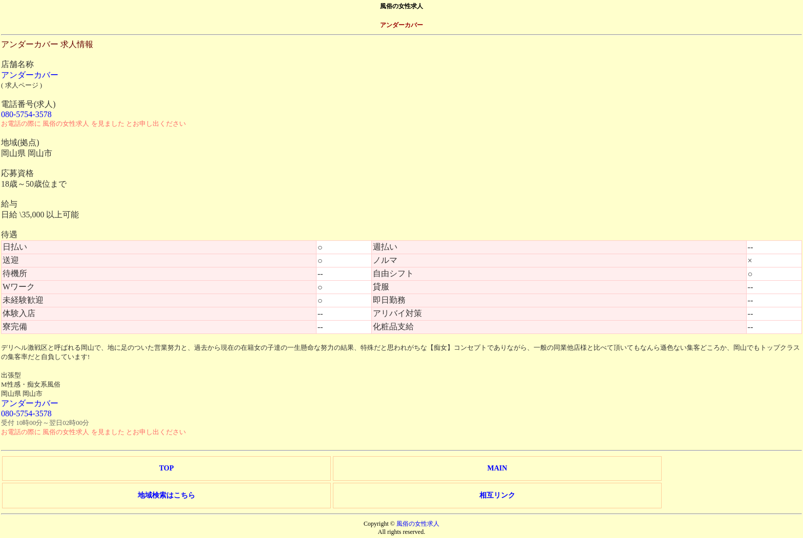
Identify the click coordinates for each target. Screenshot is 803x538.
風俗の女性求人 (417, 523)
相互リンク (497, 495)
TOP (166, 468)
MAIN (497, 468)
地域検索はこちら (166, 495)
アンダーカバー (29, 75)
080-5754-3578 (26, 114)
